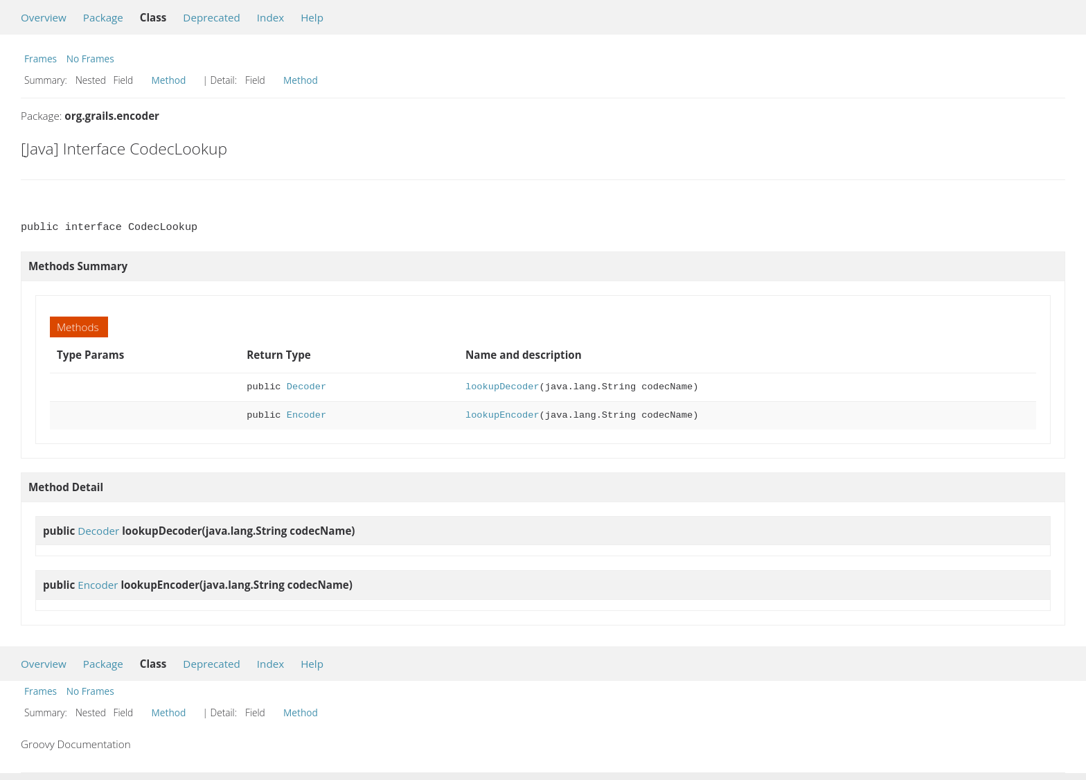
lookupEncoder (502, 415)
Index (270, 17)
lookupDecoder (502, 386)
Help (312, 17)
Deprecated (211, 17)
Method (169, 80)
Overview (43, 17)
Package (103, 17)
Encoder (306, 415)
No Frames (90, 58)
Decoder (306, 386)
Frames (40, 58)
